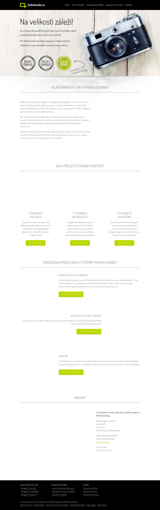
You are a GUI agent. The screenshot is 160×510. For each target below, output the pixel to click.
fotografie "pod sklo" (28, 488)
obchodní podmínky (91, 494)
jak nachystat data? (91, 488)
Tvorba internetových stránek (57, 505)
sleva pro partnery (90, 491)
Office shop (102, 505)
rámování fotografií (59, 494)
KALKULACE (36, 242)
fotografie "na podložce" (30, 491)
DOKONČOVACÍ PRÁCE (95, 5)
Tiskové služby (38, 505)
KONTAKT (129, 5)
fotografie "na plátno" (29, 494)
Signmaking (91, 505)
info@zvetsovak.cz (103, 442)
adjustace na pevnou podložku (63, 491)
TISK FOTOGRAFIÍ (78, 5)
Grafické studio (25, 505)
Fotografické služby (77, 505)
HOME (67, 5)
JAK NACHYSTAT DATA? (115, 5)
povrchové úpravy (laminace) (63, 488)
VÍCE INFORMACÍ (71, 294)
